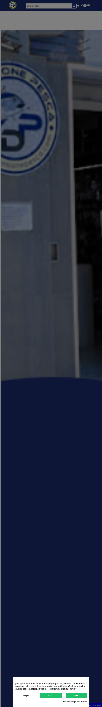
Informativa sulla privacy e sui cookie (75, 701)
